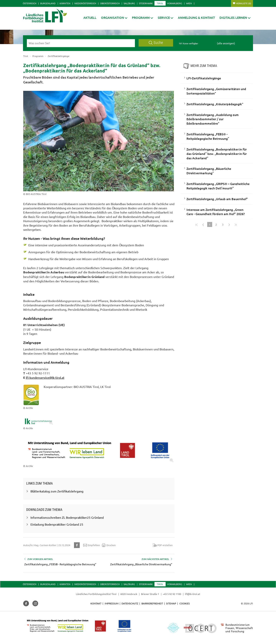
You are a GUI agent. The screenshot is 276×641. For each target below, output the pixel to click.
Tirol (160, 3)
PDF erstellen (162, 545)
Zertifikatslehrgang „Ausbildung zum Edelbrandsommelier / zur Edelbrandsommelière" (212, 119)
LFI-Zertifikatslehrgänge (203, 78)
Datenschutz (130, 603)
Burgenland (48, 3)
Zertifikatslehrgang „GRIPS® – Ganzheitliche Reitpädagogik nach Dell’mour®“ (218, 186)
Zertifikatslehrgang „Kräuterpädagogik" (214, 104)
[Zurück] (203, 224)
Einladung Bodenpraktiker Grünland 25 (56, 524)
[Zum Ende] (235, 224)
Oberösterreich (110, 3)
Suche (156, 42)
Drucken (109, 545)
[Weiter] (229, 224)
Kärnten (65, 3)
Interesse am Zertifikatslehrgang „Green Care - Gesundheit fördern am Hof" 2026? (215, 211)
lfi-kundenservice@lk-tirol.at (45, 377)
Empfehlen (91, 545)
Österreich (29, 3)
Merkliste (243, 3)
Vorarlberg (174, 3)
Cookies (184, 603)
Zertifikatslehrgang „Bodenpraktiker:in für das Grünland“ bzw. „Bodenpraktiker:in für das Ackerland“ (216, 153)
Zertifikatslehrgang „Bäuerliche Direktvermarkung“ (208, 170)
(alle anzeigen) (226, 43)
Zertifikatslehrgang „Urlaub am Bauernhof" (217, 199)
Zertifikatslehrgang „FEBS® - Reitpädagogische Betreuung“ (207, 136)
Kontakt (95, 603)
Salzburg (129, 3)
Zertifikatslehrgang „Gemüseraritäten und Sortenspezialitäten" (216, 91)
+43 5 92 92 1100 (172, 594)
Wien (189, 3)
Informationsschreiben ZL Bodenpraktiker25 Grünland (67, 517)
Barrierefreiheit (152, 603)
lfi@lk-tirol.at (192, 594)
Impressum (111, 603)
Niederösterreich (85, 3)
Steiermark (146, 3)
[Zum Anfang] (196, 224)
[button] (142, 18)
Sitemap (171, 603)
